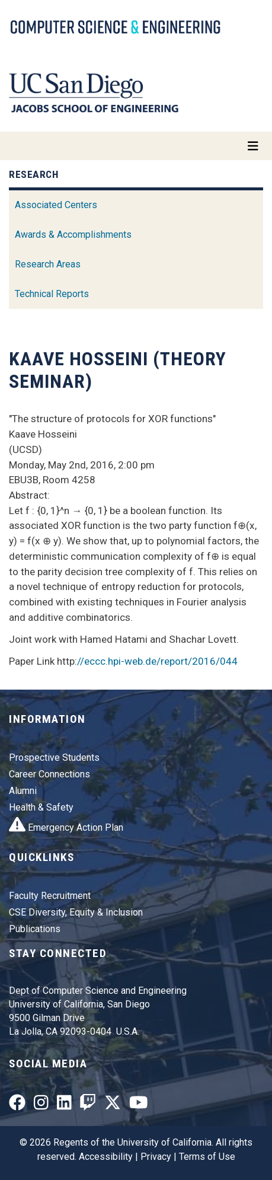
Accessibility (106, 1156)
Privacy (155, 1156)
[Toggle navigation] (136, 146)
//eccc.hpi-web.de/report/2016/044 (157, 661)
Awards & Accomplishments (73, 234)
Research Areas (48, 264)
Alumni (23, 790)
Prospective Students (54, 757)
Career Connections (49, 774)
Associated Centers (56, 205)
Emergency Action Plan (66, 827)
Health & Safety (41, 807)
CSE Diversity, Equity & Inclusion (76, 912)
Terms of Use (207, 1156)
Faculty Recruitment (50, 895)
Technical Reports (52, 293)
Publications (34, 929)
